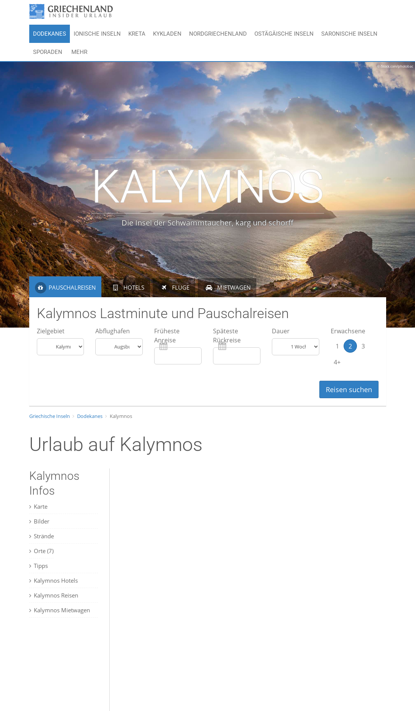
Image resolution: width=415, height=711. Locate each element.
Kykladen (167, 33)
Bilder (39, 521)
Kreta (136, 33)
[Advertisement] (67, 671)
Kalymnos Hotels (53, 580)
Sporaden (47, 52)
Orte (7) (41, 551)
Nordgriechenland (218, 33)
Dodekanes (49, 33)
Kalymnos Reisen (53, 595)
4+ (337, 361)
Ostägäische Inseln (284, 33)
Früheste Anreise (167, 335)
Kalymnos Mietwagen (59, 610)
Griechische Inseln (49, 416)
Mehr (79, 52)
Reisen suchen (349, 389)
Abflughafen (112, 331)
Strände (41, 536)
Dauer (281, 331)
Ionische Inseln (97, 33)
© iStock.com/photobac (395, 66)
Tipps (38, 565)
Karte (38, 506)
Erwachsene (348, 331)
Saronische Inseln (349, 33)
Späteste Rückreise (227, 335)
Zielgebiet (51, 331)
